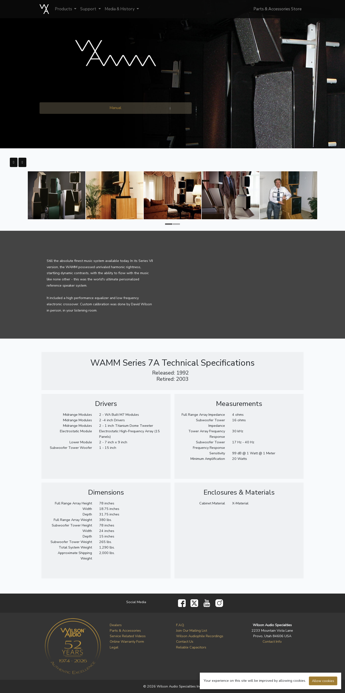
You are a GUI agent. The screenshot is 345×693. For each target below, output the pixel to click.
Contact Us (184, 641)
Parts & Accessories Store (277, 9)
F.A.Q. (180, 625)
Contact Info (272, 641)
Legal (114, 647)
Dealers (116, 625)
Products (64, 9)
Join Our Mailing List (191, 630)
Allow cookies (323, 680)
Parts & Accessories (125, 630)
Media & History (120, 9)
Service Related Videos (128, 636)
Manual (115, 107)
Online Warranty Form (127, 641)
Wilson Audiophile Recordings (199, 636)
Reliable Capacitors (191, 647)
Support (88, 9)
